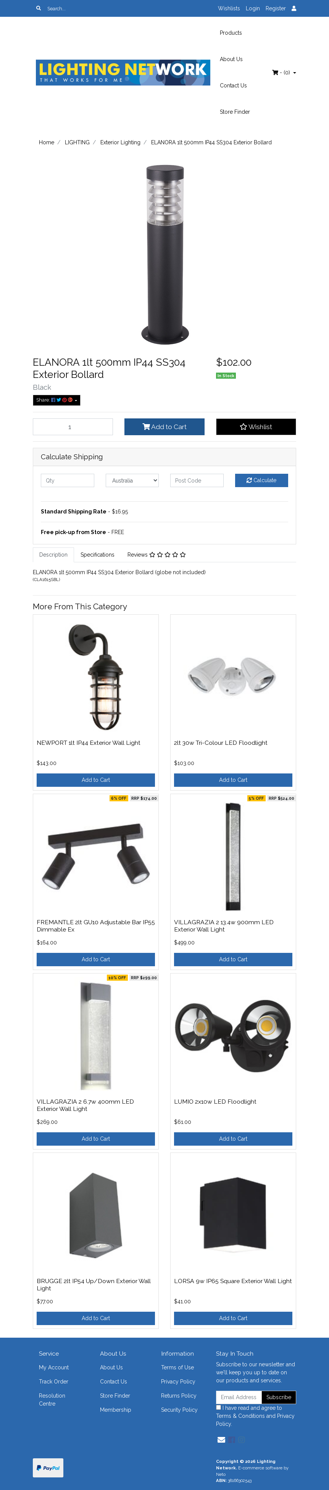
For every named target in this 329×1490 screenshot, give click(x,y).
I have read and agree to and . (255, 1416)
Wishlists (229, 8)
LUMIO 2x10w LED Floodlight (215, 1101)
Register (276, 8)
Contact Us (233, 85)
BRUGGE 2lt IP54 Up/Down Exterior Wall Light (94, 1284)
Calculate (261, 480)
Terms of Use (177, 1367)
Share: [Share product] (55, 400)
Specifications (98, 555)
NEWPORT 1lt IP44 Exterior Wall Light (88, 742)
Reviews (156, 555)
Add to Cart (164, 427)
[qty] (67, 480)
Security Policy (179, 1410)
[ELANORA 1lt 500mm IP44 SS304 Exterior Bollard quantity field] (73, 426)
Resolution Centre (52, 1400)
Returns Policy (179, 1396)
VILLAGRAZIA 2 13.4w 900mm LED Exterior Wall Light (224, 926)
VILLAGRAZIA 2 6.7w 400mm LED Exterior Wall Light (85, 1105)
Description (53, 555)
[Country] (132, 480)
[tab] (53, 554)
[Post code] (197, 480)
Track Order (53, 1382)
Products (231, 33)
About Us (231, 59)
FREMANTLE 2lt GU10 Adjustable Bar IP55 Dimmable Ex (96, 926)
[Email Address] (239, 1397)
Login (253, 8)
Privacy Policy (178, 1382)
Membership (115, 1410)
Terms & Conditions (240, 1416)
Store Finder (235, 112)
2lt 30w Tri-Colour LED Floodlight (221, 742)
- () (282, 72)
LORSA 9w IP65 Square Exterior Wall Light (233, 1281)
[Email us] (221, 1440)
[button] (256, 426)
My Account (54, 1367)
